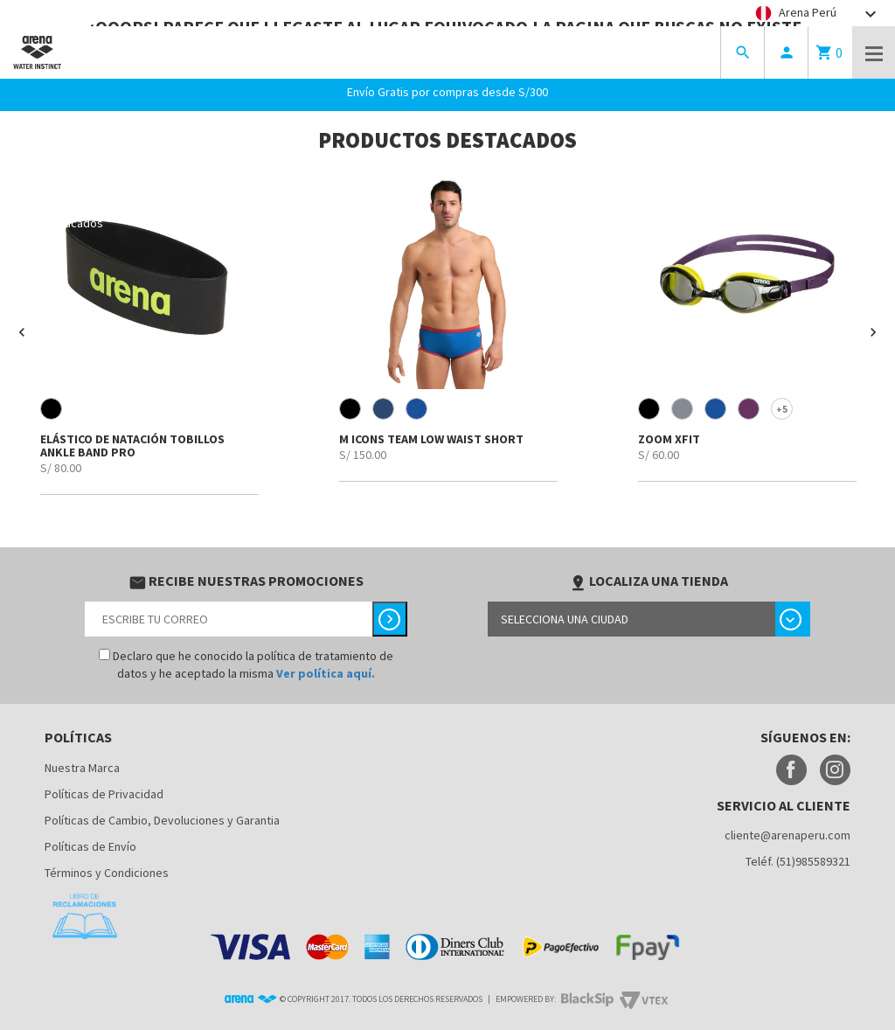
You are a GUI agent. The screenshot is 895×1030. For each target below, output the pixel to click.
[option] (149, 333)
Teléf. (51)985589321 (798, 861)
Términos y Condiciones (107, 872)
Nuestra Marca (82, 768)
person (786, 52)
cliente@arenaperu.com (787, 835)
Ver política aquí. (325, 673)
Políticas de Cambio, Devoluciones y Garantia (162, 820)
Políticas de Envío (90, 846)
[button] (22, 332)
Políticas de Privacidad (104, 794)
